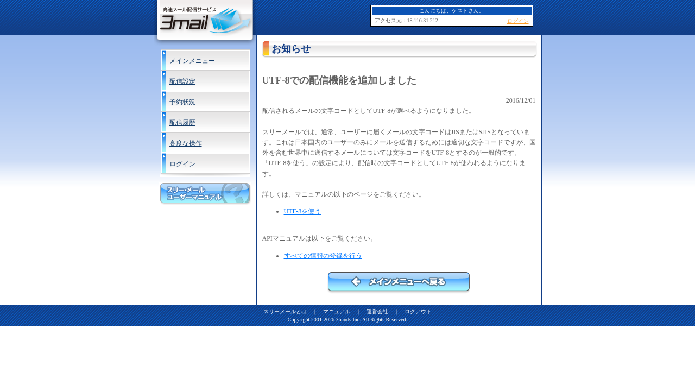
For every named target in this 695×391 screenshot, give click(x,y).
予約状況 (182, 102)
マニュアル (336, 311)
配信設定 (182, 81)
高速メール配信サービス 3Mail (205, 23)
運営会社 (377, 311)
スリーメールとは (285, 311)
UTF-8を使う (302, 211)
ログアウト (418, 311)
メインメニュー (192, 61)
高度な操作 (185, 143)
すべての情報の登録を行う (323, 256)
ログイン (182, 164)
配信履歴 (182, 123)
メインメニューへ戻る (398, 283)
